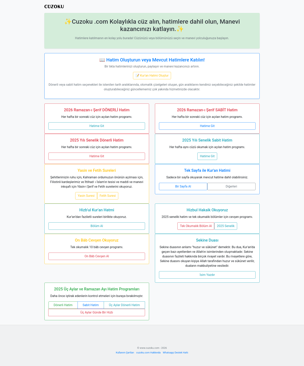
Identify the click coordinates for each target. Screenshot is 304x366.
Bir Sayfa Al (183, 186)
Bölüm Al (97, 226)
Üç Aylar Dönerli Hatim (124, 305)
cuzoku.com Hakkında (148, 352)
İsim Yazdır (207, 275)
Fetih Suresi (108, 196)
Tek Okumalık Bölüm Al (196, 226)
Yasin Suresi (86, 196)
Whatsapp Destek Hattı (175, 352)
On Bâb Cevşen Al (97, 256)
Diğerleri (231, 186)
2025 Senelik (225, 226)
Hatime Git (96, 126)
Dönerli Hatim (63, 305)
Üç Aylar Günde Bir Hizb (96, 312)
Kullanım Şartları (125, 352)
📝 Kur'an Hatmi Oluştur (152, 75)
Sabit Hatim (91, 305)
